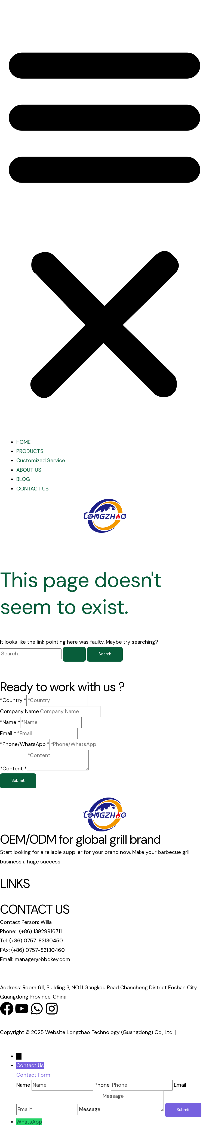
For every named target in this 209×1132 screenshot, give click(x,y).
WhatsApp (29, 1121)
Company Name (19, 711)
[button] (104, 220)
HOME (23, 442)
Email (8, 733)
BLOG (23, 479)
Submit (18, 780)
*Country (13, 700)
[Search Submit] (74, 654)
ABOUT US (28, 470)
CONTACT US (32, 488)
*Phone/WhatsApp (25, 744)
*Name (10, 722)
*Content (13, 768)
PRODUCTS (30, 451)
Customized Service (40, 460)
